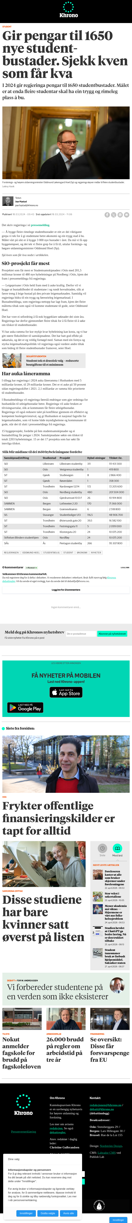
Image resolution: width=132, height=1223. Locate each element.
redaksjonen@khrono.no (105, 1105)
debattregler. (58, 1132)
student (68, 553)
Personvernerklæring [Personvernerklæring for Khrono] (23, 1131)
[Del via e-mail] (126, 215)
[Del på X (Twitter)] (113, 215)
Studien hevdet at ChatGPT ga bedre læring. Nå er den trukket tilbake (115, 934)
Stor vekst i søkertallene (113, 894)
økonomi (82, 553)
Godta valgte (48, 1213)
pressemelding (40, 225)
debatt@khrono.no (102, 1109)
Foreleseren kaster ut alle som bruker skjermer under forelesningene (115, 877)
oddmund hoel (31, 553)
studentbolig (51, 553)
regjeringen (11, 553)
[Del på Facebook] (107, 215)
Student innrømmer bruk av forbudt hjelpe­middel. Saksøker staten (115, 956)
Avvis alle (68, 1213)
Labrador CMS (107, 1152)
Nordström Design (111, 1146)
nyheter (96, 553)
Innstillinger (118, 1220)
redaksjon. (56, 1128)
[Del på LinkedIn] (120, 215)
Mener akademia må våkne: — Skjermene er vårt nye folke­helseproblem (116, 912)
